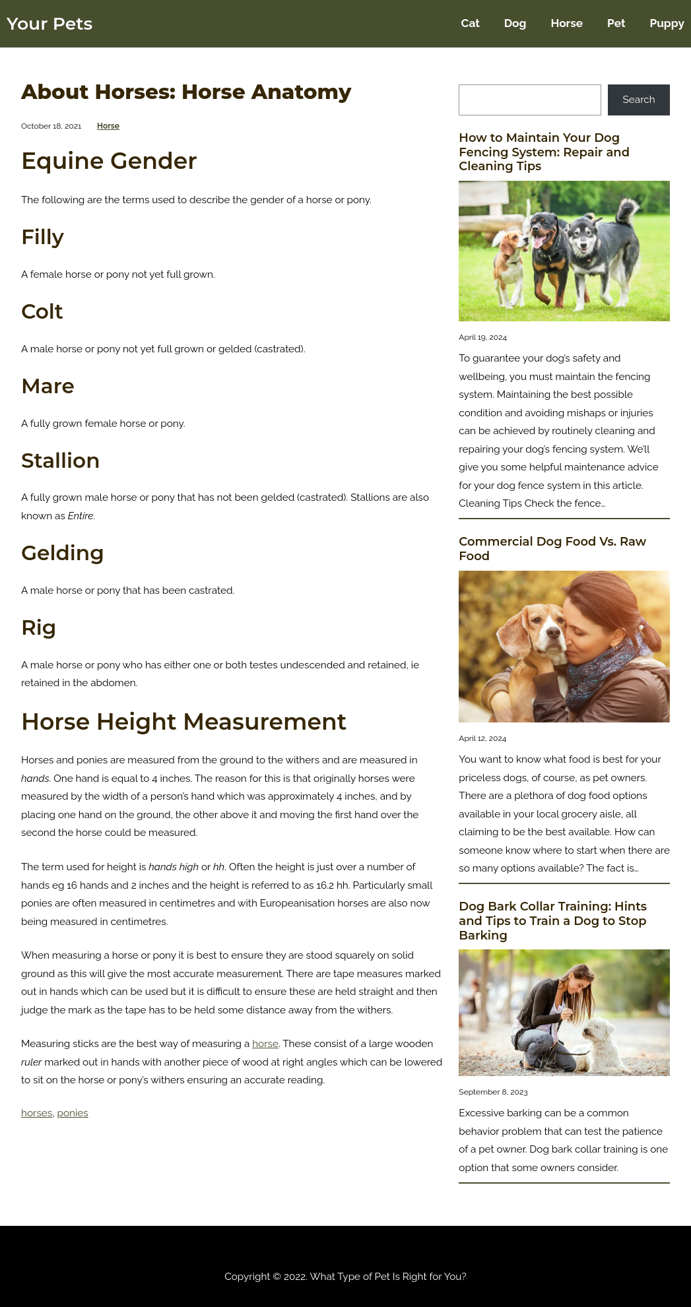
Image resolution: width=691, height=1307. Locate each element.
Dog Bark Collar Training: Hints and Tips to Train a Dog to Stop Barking (553, 921)
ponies (72, 1113)
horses (36, 1113)
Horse (108, 126)
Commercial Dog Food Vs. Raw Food (552, 549)
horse (265, 1044)
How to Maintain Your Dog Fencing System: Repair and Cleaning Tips (544, 152)
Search (639, 100)
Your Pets (49, 23)
